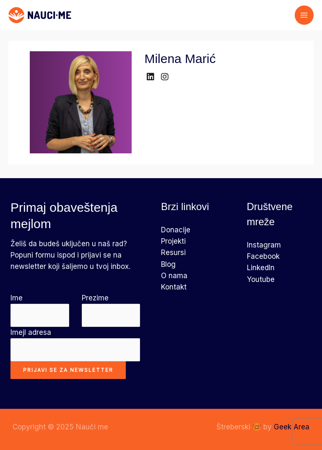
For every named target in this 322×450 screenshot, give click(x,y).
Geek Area (291, 427)
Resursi (173, 252)
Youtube (261, 279)
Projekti (173, 241)
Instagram (264, 245)
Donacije (175, 230)
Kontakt (174, 287)
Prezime (111, 310)
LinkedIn (261, 267)
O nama (174, 275)
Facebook (263, 256)
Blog (168, 264)
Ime (39, 310)
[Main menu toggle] (304, 15)
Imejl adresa (75, 344)
